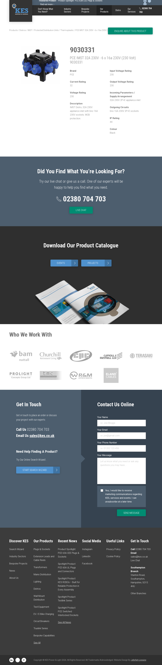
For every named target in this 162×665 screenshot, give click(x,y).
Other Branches (138, 593)
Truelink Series (41, 628)
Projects (99, 263)
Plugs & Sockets (42, 549)
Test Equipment (41, 607)
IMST (30, 30)
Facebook (87, 563)
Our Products (104, 10)
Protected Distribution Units (46, 30)
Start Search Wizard (41, 470)
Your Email (102, 429)
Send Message (131, 512)
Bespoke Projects (85, 10)
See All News (64, 622)
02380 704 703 (145, 10)
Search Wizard (16, 549)
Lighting (37, 581)
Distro (118, 10)
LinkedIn (86, 556)
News (12, 570)
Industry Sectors (67, 10)
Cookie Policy (113, 556)
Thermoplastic (67, 30)
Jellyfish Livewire (138, 660)
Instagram (87, 549)
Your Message (104, 455)
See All (37, 642)
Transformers (40, 567)
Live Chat (81, 210)
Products (13, 30)
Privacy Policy (113, 549)
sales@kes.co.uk (41, 435)
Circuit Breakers (41, 621)
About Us (13, 578)
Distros (22, 30)
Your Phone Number (107, 442)
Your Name (102, 417)
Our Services (132, 10)
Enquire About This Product (130, 31)
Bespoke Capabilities (44, 635)
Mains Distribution (42, 574)
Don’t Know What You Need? (45, 10)
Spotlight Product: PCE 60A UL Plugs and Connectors (67, 568)
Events (67, 263)
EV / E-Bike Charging (44, 614)
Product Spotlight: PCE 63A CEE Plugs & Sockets (68, 553)
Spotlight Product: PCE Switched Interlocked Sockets (68, 611)
